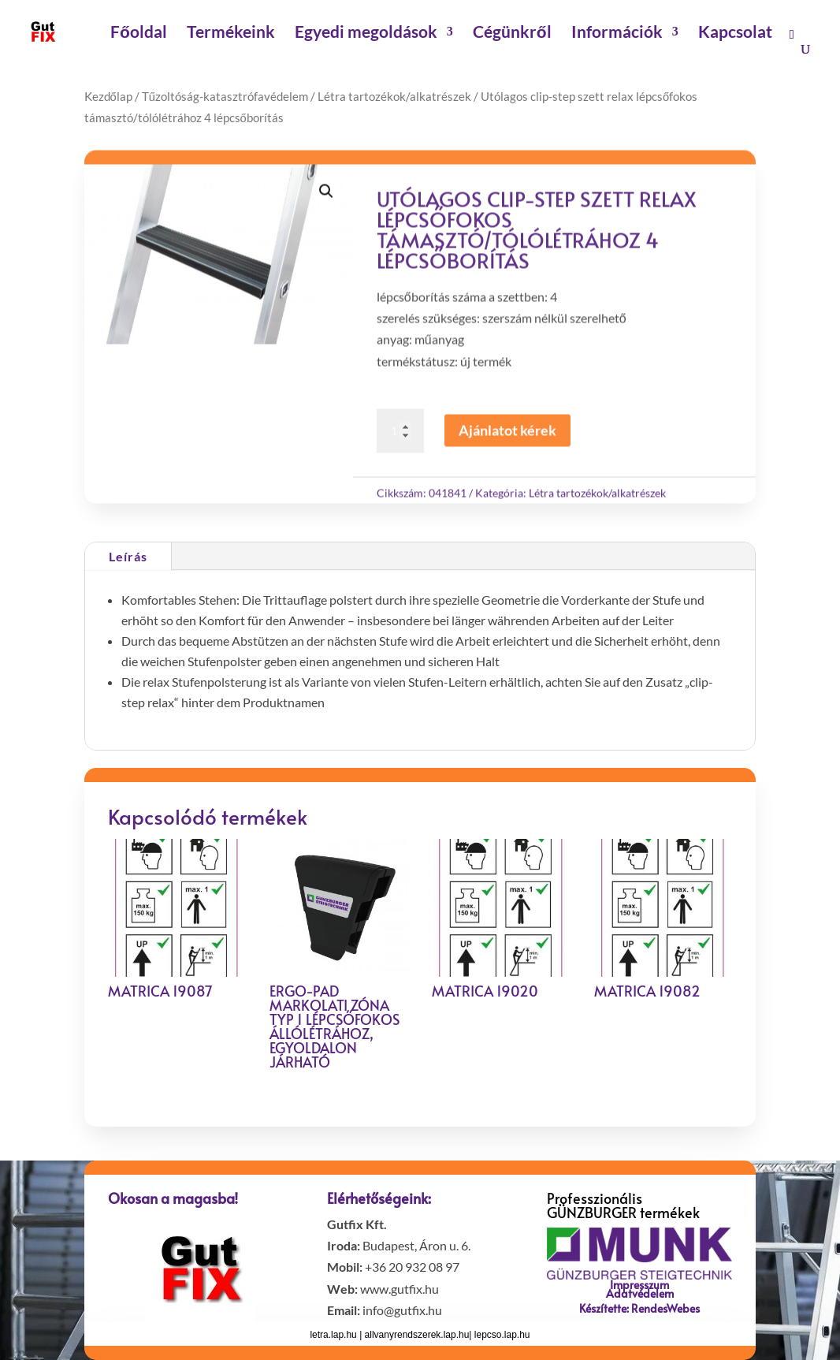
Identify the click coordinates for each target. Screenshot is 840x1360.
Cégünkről (512, 33)
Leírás (128, 556)
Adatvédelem (640, 1293)
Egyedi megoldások (366, 33)
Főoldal (138, 33)
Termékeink (231, 33)
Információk (617, 33)
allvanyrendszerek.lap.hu (417, 1334)
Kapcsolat (735, 33)
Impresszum (639, 1284)
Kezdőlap (108, 96)
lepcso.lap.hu (502, 1334)
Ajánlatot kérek (507, 435)
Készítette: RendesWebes (639, 1308)
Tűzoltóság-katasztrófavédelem (225, 96)
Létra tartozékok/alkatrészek (394, 96)
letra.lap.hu (334, 1334)
